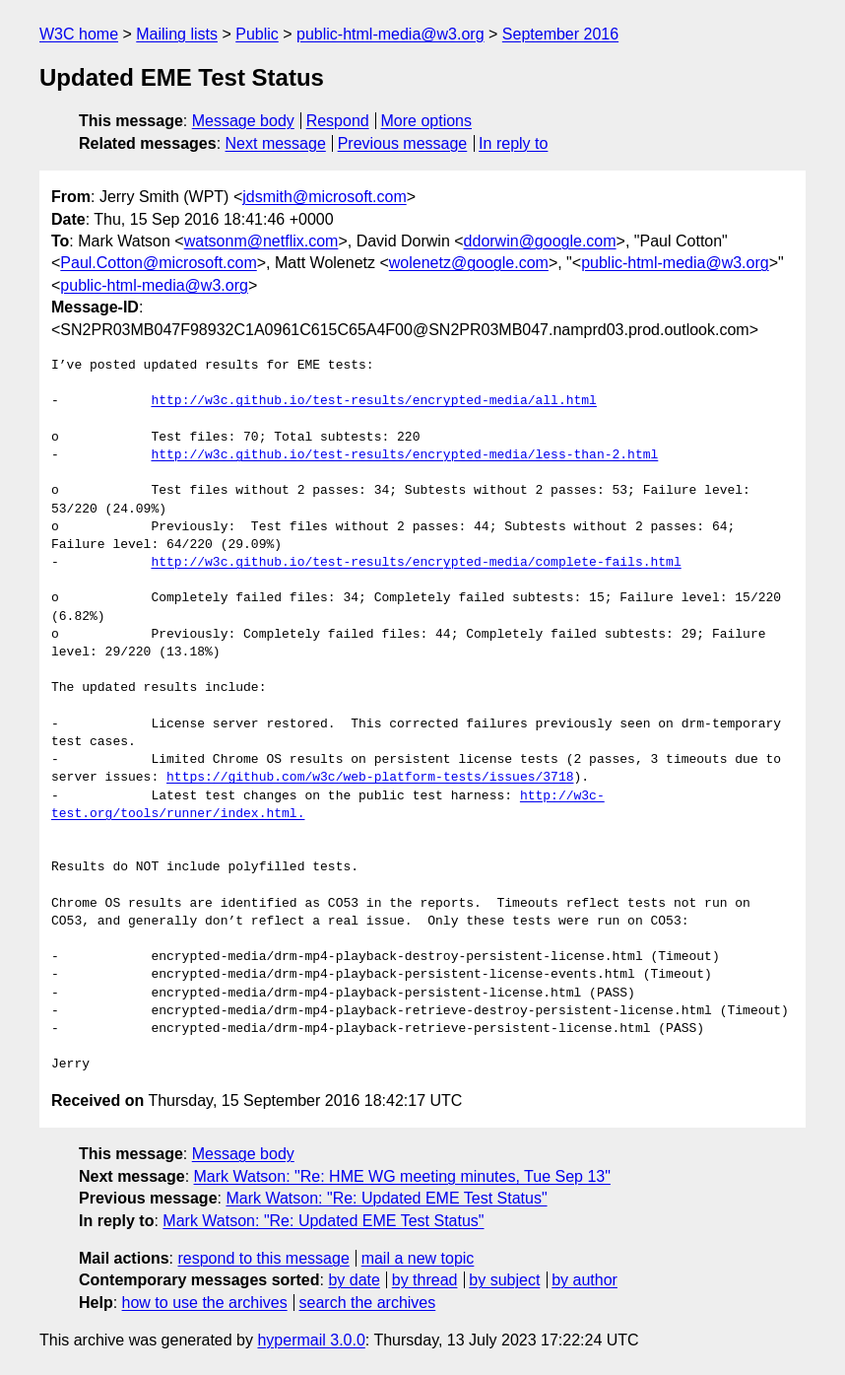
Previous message (403, 143)
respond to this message (263, 1258)
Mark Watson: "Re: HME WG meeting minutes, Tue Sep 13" (402, 1176)
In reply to (513, 143)
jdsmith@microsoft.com (324, 196)
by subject (504, 1280)
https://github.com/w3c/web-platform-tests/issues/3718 (369, 778)
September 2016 (560, 34)
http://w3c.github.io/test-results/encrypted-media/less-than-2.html (404, 455)
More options (427, 120)
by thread (425, 1280)
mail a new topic (418, 1258)
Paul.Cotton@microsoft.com (158, 262)
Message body (243, 120)
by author (585, 1280)
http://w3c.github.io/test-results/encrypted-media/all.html (373, 401)
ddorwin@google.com (540, 241)
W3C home (78, 34)
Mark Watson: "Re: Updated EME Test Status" (386, 1198)
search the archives (367, 1302)
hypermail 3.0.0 (310, 1340)
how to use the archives (205, 1302)
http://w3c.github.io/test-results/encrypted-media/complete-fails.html (416, 563)
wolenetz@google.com (469, 262)
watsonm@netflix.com (261, 241)
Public (257, 34)
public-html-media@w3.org (390, 34)
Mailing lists (177, 34)
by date (353, 1280)
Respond (337, 120)
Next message (276, 143)
